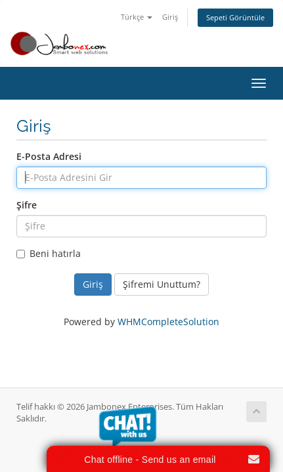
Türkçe (136, 17)
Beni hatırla (48, 253)
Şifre (26, 205)
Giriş (170, 17)
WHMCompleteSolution (168, 321)
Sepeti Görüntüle (235, 17)
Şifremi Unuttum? (161, 284)
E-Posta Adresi (48, 156)
